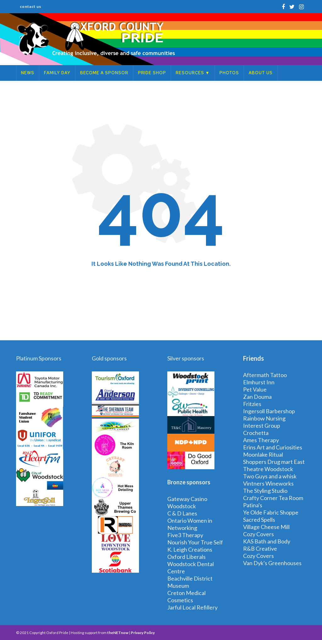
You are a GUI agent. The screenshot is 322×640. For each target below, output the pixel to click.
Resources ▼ (193, 72)
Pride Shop (152, 72)
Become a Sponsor (104, 72)
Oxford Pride (57, 632)
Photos (229, 72)
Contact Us (30, 6)
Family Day (57, 72)
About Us (261, 72)
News (27, 72)
